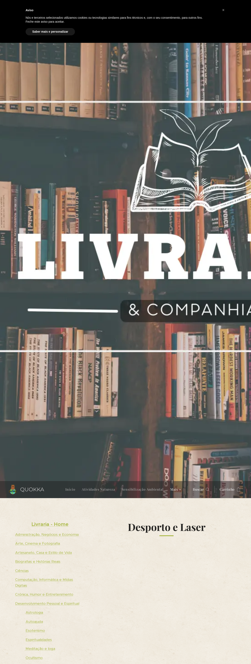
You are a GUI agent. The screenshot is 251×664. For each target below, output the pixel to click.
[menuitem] (71, 489)
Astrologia (34, 612)
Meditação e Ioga (40, 648)
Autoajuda (34, 621)
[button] (201, 489)
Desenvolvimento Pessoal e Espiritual (47, 603)
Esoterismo (35, 630)
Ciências (22, 570)
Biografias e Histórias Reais (37, 561)
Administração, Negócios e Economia (47, 534)
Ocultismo (34, 657)
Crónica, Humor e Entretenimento (44, 594)
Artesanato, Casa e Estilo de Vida (43, 552)
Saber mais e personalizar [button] (50, 31)
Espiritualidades (39, 639)
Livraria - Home (49, 524)
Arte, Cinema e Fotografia (37, 543)
